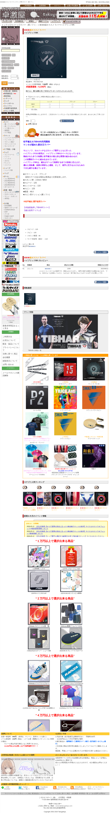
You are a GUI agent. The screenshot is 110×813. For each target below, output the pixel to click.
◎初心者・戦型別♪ (11, 91)
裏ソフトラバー (10, 124)
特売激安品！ (10, 93)
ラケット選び (9, 142)
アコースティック (94, 438)
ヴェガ (16, 64)
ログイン (57, 6)
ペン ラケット (10, 140)
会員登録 (42, 6)
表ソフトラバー (10, 126)
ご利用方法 (7, 337)
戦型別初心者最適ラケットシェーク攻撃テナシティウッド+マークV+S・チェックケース (65, 472)
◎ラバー (13, 25)
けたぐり (30, 268)
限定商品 (7, 96)
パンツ (7, 156)
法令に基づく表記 (63, 793)
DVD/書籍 (8, 205)
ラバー (6, 122)
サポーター (9, 218)
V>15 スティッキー (65, 383)
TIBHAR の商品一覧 (34, 350)
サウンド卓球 (9, 111)
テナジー (11, 68)
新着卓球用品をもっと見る (11, 327)
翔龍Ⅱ (93, 469)
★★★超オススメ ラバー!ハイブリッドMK (57, 25)
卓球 (60, 797)
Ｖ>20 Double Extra (8, 61)
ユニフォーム (9, 154)
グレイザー (5, 58)
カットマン (8, 106)
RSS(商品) (78, 788)
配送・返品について (11, 344)
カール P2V (37, 410)
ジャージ (8, 165)
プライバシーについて (11, 348)
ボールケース (9, 187)
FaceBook (42, 788)
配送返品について (38, 793)
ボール (6, 176)
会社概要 (6, 357)
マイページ (9, 793)
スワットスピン (65, 438)
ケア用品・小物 (9, 149)
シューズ (7, 168)
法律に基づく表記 (10, 354)
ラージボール (9, 103)
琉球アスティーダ (11, 208)
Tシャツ (7, 163)
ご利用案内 (27, 6)
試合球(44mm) (10, 185)
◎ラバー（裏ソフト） (28, 25)
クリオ (7, 214)
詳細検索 (11, 83)
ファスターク (6, 55)
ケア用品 (8, 132)
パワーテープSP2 (37, 383)
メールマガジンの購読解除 (11, 374)
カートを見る (18, 793)
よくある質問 (87, 6)
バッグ (6, 173)
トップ (4, 25)
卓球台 (7, 198)
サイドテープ (9, 146)
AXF (6, 212)
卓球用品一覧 (83, 793)
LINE (6, 788)
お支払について (9, 340)
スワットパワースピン (93, 410)
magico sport (9, 216)
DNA (13, 55)
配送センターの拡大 (31, 775)
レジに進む (27, 793)
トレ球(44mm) (10, 183)
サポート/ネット (10, 194)
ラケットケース (10, 144)
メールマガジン (96, 788)
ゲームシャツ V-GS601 (37, 471)
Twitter (24, 788)
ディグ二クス (6, 71)
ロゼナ (4, 68)
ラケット (7, 136)
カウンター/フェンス (12, 192)
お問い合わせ (8, 364)
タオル (7, 161)
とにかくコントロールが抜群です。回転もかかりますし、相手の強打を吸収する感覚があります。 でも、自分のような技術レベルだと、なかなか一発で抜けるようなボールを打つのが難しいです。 (73, 272)
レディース (8, 98)
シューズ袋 (9, 170)
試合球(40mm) (10, 181)
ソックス (8, 159)
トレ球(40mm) (10, 178)
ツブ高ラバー (9, 128)
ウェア (6, 152)
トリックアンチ (65, 410)
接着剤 (7, 130)
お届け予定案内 (72, 6)
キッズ (6, 101)
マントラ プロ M (93, 383)
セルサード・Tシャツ (37, 439)
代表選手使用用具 (10, 108)
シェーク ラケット (11, 138)
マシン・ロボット (11, 196)
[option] (30, 498)
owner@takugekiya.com (64, 806)
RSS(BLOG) (61, 788)
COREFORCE (10, 210)
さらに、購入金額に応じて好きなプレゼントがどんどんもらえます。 (50, 91)
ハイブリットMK (7, 64)
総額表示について (10, 361)
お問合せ (102, 793)
